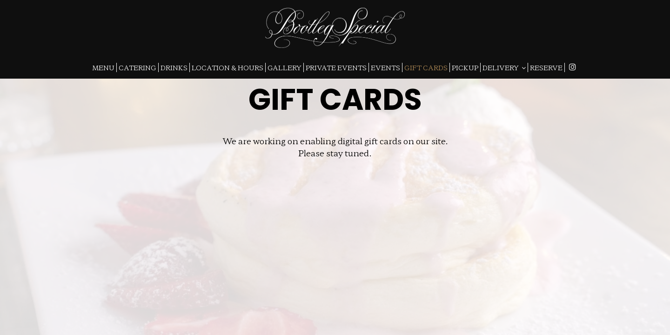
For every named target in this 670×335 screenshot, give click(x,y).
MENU (103, 67)
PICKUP (465, 67)
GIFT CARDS (426, 67)
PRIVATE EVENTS (336, 67)
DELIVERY (504, 67)
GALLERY (285, 67)
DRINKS (174, 67)
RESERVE (546, 67)
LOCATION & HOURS (227, 67)
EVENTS (385, 67)
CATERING (137, 67)
